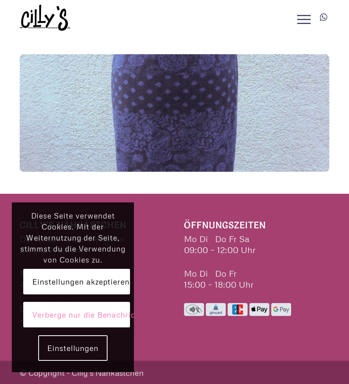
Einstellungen (72, 348)
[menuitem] (302, 17)
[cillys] (45, 17)
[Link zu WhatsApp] (323, 17)
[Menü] (302, 17)
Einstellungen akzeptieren (81, 281)
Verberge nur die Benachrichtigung (81, 314)
